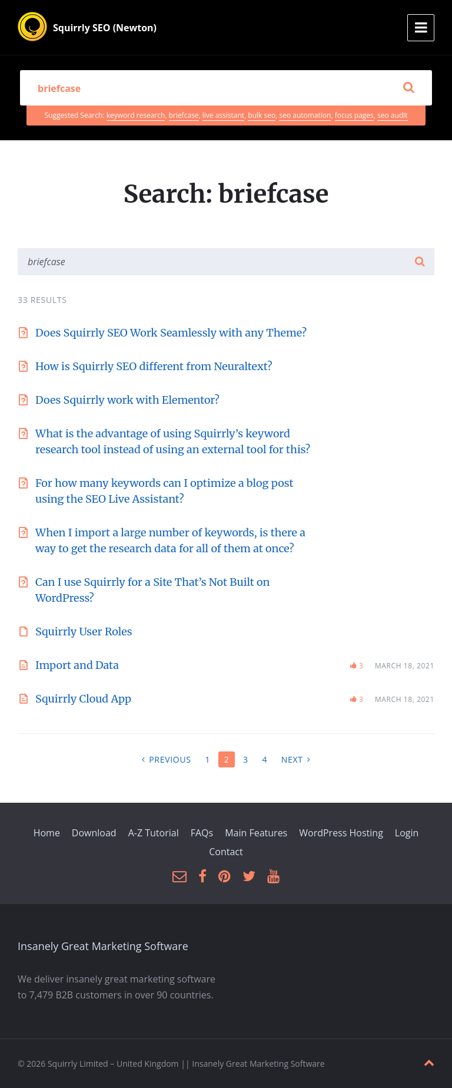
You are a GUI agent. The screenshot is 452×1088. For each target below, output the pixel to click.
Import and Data (77, 665)
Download (94, 832)
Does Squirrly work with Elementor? (127, 400)
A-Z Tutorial (153, 832)
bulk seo (261, 115)
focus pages (354, 115)
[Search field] (226, 87)
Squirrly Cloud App (83, 698)
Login (407, 832)
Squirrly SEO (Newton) (105, 27)
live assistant (223, 115)
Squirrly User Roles (83, 631)
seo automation (305, 115)
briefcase (184, 115)
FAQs (202, 832)
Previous (170, 759)
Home (47, 832)
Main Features (256, 832)
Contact (225, 851)
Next (292, 759)
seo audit (392, 115)
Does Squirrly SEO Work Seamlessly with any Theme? (171, 332)
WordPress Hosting (341, 832)
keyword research (136, 115)
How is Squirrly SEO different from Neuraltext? (153, 366)
